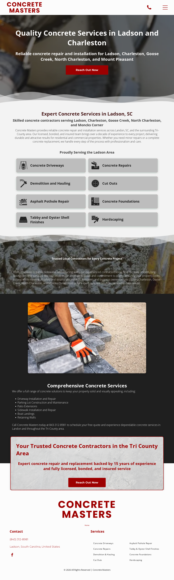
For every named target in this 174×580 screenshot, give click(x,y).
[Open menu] (165, 7)
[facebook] (12, 555)
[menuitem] (109, 543)
